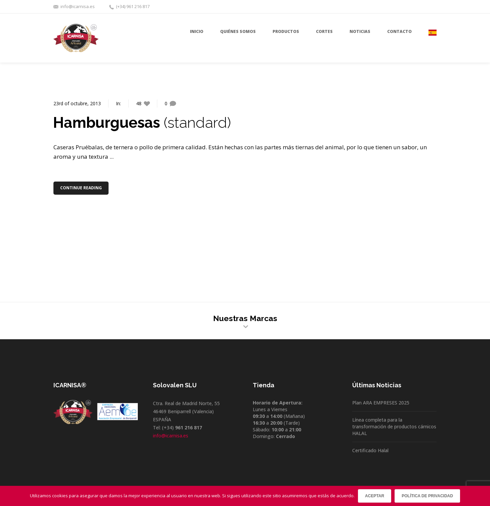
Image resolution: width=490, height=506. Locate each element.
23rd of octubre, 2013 (77, 103)
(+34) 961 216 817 (133, 6)
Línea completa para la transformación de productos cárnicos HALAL (394, 426)
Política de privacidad (427, 496)
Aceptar (374, 496)
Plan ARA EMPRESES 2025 (380, 402)
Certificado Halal (370, 450)
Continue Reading (81, 188)
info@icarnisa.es (77, 6)
